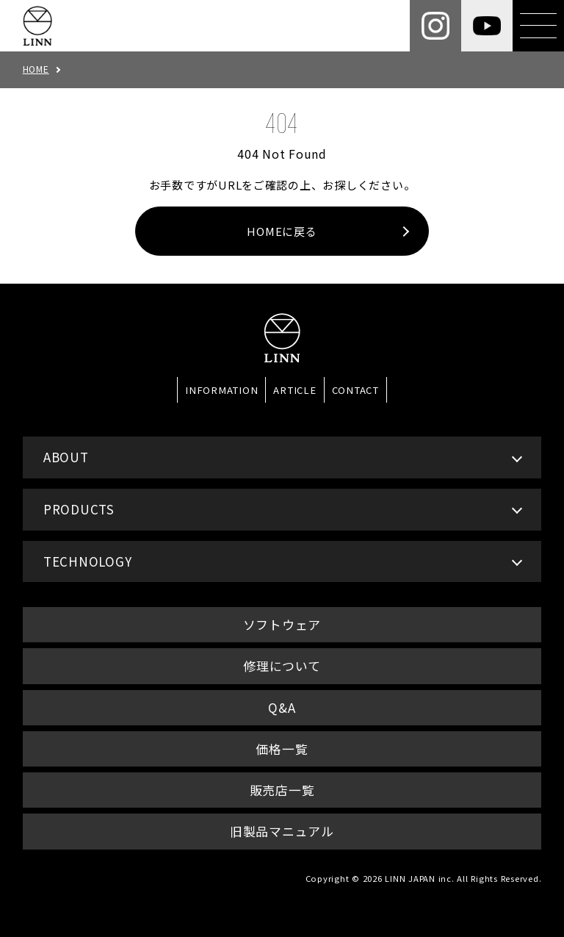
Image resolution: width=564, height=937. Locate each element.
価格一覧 (282, 748)
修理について (282, 665)
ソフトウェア (282, 624)
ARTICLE (294, 390)
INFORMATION (221, 390)
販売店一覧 (282, 789)
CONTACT (355, 390)
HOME (36, 69)
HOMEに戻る (282, 231)
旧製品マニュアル (282, 831)
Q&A (281, 707)
